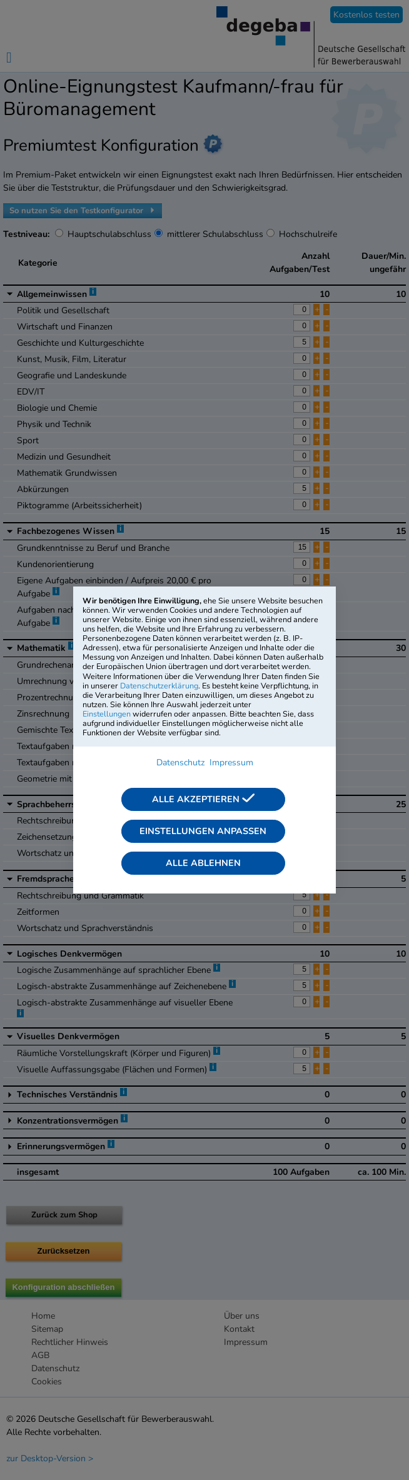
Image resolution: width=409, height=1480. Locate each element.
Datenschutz (180, 762)
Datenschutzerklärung (159, 685)
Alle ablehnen (203, 863)
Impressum (231, 762)
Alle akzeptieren (203, 799)
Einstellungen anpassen (202, 831)
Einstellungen (107, 713)
